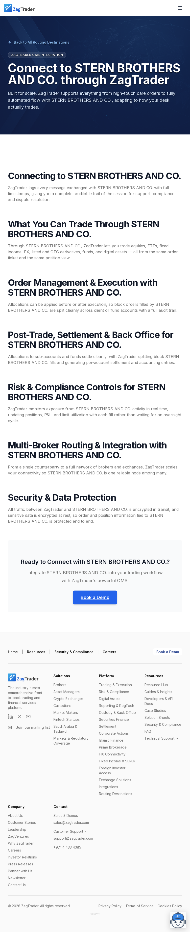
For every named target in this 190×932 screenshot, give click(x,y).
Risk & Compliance (114, 692)
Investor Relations (22, 857)
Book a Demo (95, 597)
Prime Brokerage (113, 747)
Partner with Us (20, 871)
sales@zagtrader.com (71, 822)
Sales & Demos (65, 815)
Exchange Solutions (115, 780)
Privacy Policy (109, 906)
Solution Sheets (157, 717)
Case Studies (155, 710)
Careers (109, 652)
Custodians (62, 705)
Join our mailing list (29, 727)
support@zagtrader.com (73, 838)
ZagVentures (18, 836)
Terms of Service (139, 906)
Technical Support (161, 738)
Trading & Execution (115, 685)
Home (13, 652)
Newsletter (16, 878)
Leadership (17, 829)
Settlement (107, 726)
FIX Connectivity (112, 754)
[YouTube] (28, 716)
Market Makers (65, 712)
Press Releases (20, 864)
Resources (36, 652)
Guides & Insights (158, 692)
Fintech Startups (66, 719)
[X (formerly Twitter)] (19, 716)
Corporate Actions (114, 733)
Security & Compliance (74, 652)
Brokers (59, 685)
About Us (15, 815)
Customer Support (70, 831)
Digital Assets (109, 699)
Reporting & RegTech (116, 705)
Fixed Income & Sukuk (117, 761)
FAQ (147, 731)
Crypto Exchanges (68, 699)
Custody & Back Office (117, 712)
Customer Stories (22, 822)
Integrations (108, 787)
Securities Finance (114, 719)
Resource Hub (156, 685)
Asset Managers (66, 692)
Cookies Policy (170, 906)
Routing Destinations (115, 794)
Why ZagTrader (21, 843)
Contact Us (17, 885)
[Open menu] (180, 8)
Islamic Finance (111, 740)
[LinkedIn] (10, 716)
